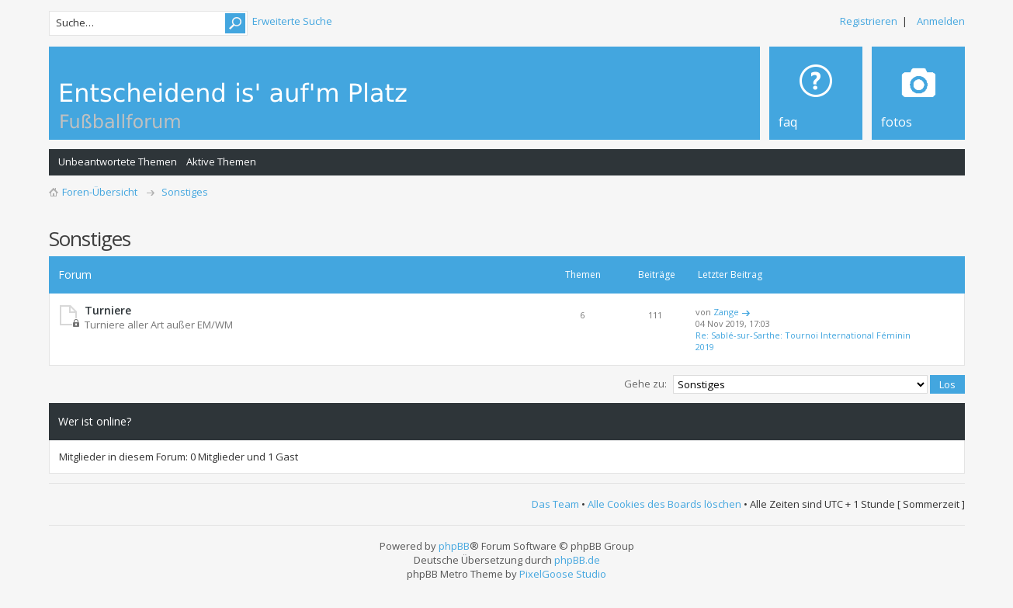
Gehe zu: (645, 384)
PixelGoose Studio (562, 574)
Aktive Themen (221, 162)
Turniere (108, 310)
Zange (726, 312)
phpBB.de (577, 560)
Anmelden (941, 21)
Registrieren (868, 21)
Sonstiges (184, 192)
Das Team (555, 504)
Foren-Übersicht (99, 192)
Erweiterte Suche (292, 21)
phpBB (454, 546)
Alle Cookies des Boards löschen (664, 504)
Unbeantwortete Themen (117, 162)
